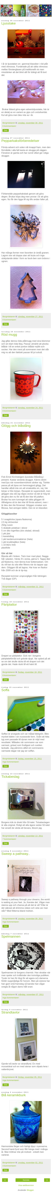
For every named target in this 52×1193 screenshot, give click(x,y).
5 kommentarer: (9, 590)
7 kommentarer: (9, 839)
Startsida (26, 1180)
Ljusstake (8, 23)
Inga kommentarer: (10, 762)
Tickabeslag (10, 776)
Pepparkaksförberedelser (20, 141)
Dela (5, 130)
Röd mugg (9, 334)
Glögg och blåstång (16, 425)
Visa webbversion (26, 1185)
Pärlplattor (9, 604)
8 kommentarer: (9, 320)
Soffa (5, 690)
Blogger (30, 1190)
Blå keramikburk (13, 1095)
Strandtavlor (10, 1012)
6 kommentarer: (9, 126)
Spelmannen (10, 936)
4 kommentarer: (9, 1166)
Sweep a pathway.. (15, 854)
